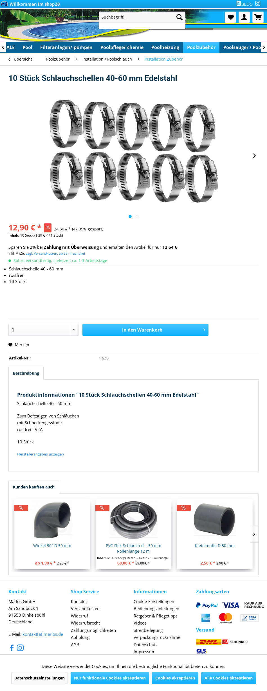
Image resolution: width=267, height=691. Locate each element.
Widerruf (79, 616)
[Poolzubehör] (201, 47)
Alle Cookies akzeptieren (229, 678)
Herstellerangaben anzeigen (40, 454)
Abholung (80, 637)
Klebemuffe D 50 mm (215, 545)
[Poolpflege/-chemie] (122, 47)
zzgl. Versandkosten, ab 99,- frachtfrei (55, 253)
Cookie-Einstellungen (154, 601)
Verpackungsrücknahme (157, 637)
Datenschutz (146, 644)
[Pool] (27, 47)
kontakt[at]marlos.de (43, 634)
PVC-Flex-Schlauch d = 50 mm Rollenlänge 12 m (133, 548)
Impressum (145, 651)
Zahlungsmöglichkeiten (93, 630)
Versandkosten (85, 608)
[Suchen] (179, 17)
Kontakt (78, 601)
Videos (140, 623)
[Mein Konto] (244, 17)
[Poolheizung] (165, 47)
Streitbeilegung (148, 630)
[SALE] (9, 47)
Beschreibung (26, 373)
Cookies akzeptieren (175, 678)
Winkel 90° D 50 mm (52, 545)
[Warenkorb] (258, 17)
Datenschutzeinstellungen (39, 678)
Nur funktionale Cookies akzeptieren (110, 678)
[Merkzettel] (230, 17)
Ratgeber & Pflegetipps (156, 616)
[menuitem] (245, 4)
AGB (75, 644)
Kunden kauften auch (34, 487)
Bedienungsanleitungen (156, 608)
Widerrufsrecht (85, 623)
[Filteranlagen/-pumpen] (66, 47)
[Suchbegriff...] (142, 17)
